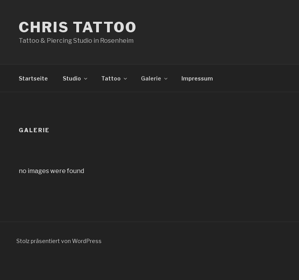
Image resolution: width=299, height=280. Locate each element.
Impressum (197, 78)
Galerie (155, 78)
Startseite (33, 78)
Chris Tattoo (78, 27)
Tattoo (114, 78)
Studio (75, 78)
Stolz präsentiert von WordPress (59, 241)
